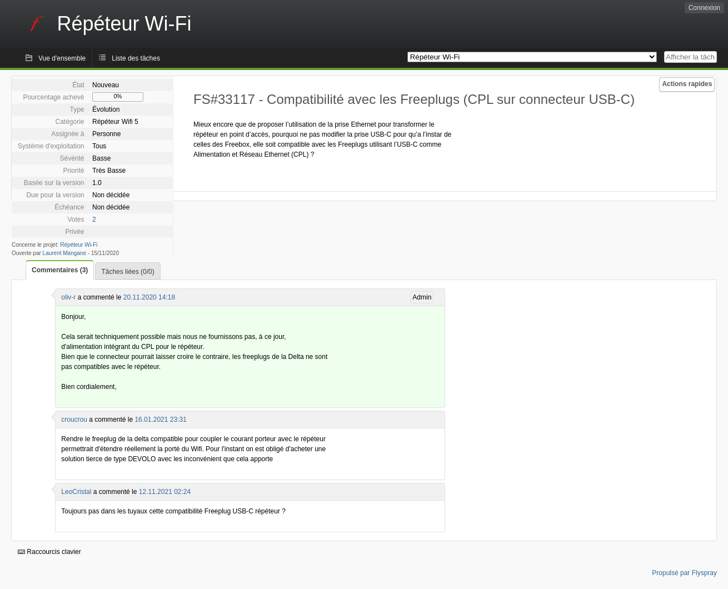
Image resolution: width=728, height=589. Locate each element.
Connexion (704, 8)
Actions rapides (687, 84)
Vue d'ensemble (62, 58)
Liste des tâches (136, 58)
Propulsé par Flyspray (684, 573)
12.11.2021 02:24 (165, 492)
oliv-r (68, 297)
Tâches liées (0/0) (127, 272)
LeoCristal (76, 492)
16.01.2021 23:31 (160, 419)
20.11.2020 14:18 (149, 297)
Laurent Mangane (64, 253)
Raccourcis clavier (49, 552)
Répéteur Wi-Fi (78, 245)
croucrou (74, 419)
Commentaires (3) (60, 270)
